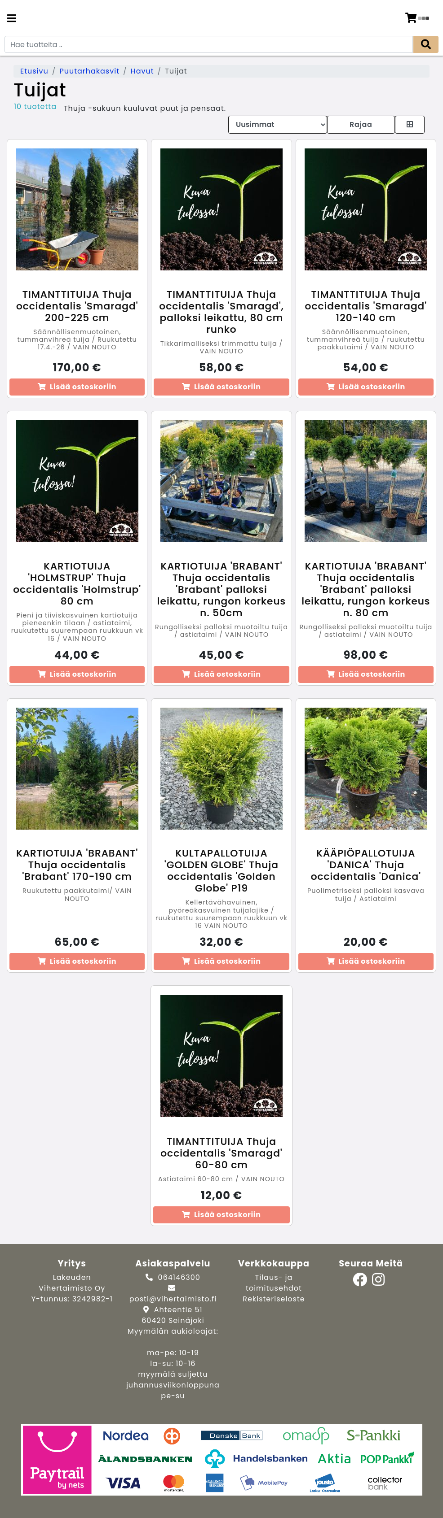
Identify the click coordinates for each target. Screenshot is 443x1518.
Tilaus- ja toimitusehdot (274, 1282)
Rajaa (361, 124)
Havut (142, 71)
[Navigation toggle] (11, 19)
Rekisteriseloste (274, 1299)
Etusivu (34, 71)
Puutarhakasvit (89, 71)
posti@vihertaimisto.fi (173, 1299)
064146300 (179, 1277)
